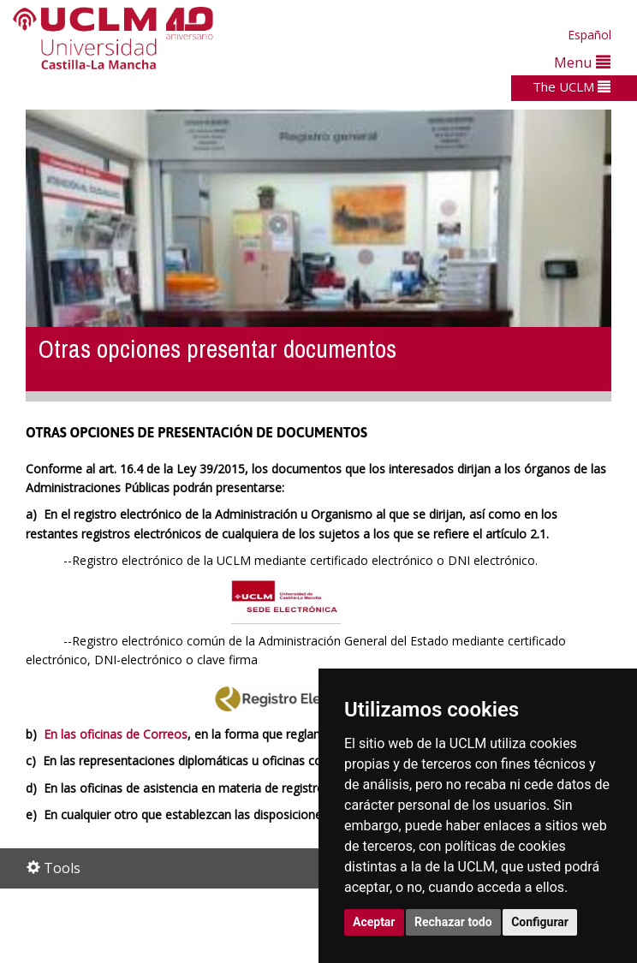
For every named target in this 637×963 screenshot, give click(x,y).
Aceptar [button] (374, 922)
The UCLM (571, 86)
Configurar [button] (540, 922)
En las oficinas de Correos (116, 734)
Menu (582, 62)
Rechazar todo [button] (453, 922)
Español (589, 35)
